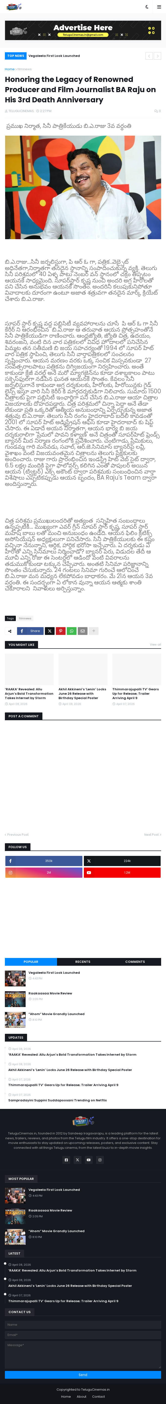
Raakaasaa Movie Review (50, 993)
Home (10, 69)
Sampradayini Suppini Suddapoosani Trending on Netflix (57, 1100)
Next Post (151, 834)
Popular (31, 961)
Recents (82, 961)
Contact (98, 1396)
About (81, 1396)
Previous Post (18, 834)
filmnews (25, 69)
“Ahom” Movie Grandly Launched (57, 1014)
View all (155, 644)
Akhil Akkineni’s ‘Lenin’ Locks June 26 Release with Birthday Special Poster (82, 693)
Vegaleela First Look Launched (54, 55)
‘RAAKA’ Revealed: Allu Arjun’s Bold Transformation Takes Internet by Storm (29, 693)
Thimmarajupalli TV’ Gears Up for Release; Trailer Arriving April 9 (135, 693)
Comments (135, 961)
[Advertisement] (83, 918)
